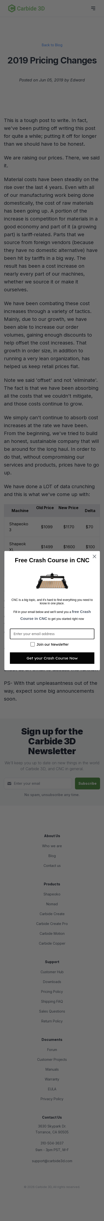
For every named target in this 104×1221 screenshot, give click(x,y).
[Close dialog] (94, 556)
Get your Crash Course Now (52, 658)
